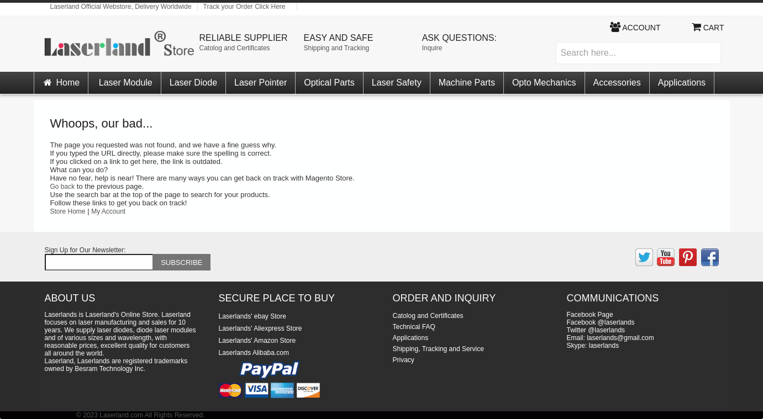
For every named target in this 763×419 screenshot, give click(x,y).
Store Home (68, 211)
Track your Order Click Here (244, 6)
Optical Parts (329, 82)
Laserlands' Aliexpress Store (260, 328)
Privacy (403, 360)
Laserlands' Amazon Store (257, 340)
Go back (62, 186)
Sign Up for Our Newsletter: (85, 250)
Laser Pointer (260, 82)
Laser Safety (397, 82)
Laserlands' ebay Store (252, 316)
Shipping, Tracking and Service (438, 349)
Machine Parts (467, 82)
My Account (108, 211)
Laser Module (125, 82)
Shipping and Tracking (337, 48)
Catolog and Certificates (234, 48)
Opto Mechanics (544, 82)
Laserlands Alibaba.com (254, 353)
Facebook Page (590, 315)
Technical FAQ (414, 327)
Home (61, 82)
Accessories (617, 82)
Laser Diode (193, 82)
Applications (682, 82)
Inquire (432, 48)
